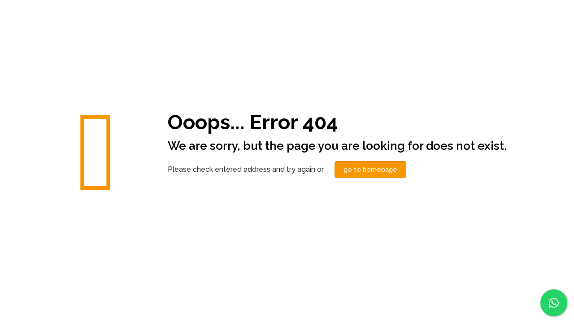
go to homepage (370, 170)
